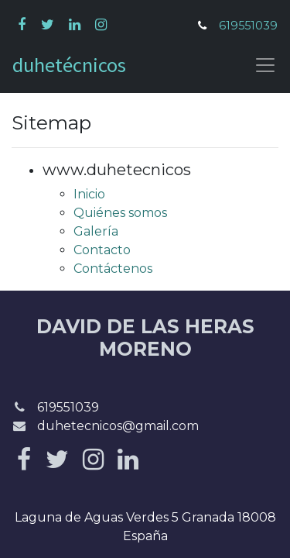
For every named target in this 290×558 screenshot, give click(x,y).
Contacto (102, 250)
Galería (95, 231)
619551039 (248, 26)
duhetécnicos (69, 65)
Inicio (89, 194)
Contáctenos (112, 268)
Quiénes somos (120, 212)
